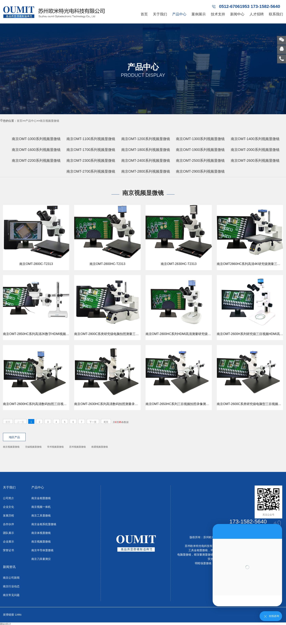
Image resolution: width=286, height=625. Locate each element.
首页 (144, 14)
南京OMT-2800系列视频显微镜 (145, 171)
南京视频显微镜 (49, 120)
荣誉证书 (8, 550)
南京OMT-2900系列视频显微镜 (200, 171)
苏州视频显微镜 (77, 446)
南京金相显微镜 (41, 498)
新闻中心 (237, 14)
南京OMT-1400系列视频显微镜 (255, 139)
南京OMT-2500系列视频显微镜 (200, 161)
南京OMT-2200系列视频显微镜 (36, 161)
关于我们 (160, 14)
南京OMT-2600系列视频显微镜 (255, 161)
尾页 (106, 422)
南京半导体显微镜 (42, 550)
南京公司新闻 (11, 577)
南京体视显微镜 (41, 533)
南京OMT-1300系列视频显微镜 (200, 139)
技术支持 (218, 14)
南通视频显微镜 (99, 446)
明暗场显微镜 (203, 563)
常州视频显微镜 (55, 446)
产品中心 (179, 14)
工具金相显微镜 (198, 550)
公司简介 (8, 498)
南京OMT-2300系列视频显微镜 (90, 161)
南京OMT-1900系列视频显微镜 (200, 150)
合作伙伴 (8, 524)
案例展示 (199, 14)
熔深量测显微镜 (203, 554)
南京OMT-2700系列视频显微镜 (90, 171)
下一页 (92, 422)
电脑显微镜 (184, 554)
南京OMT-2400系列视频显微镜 (145, 161)
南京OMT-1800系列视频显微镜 (145, 150)
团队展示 (8, 533)
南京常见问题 (11, 595)
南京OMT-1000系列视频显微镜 (36, 139)
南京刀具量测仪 (41, 559)
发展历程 (8, 515)
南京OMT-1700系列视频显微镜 (90, 150)
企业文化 (8, 507)
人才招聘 (257, 14)
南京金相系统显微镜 (43, 524)
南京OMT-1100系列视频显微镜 (90, 139)
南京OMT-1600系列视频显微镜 (36, 150)
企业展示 (8, 541)
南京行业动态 (11, 586)
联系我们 (276, 14)
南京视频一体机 (41, 507)
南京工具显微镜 (41, 515)
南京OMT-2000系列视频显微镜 (255, 150)
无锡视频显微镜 (33, 446)
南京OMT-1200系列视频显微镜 (145, 139)
